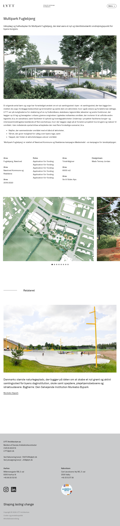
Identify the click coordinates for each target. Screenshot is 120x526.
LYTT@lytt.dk (9, 451)
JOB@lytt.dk (27, 460)
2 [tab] (54, 264)
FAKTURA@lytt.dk (29, 457)
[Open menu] (111, 6)
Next (115, 232)
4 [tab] (59, 264)
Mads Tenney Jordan (101, 161)
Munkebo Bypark (11, 393)
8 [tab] (68, 264)
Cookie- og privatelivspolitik (13, 515)
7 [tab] (65, 264)
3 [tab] (56, 264)
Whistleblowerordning (11, 519)
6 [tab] (63, 264)
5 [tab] (61, 264)
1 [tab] (52, 264)
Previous (4, 232)
